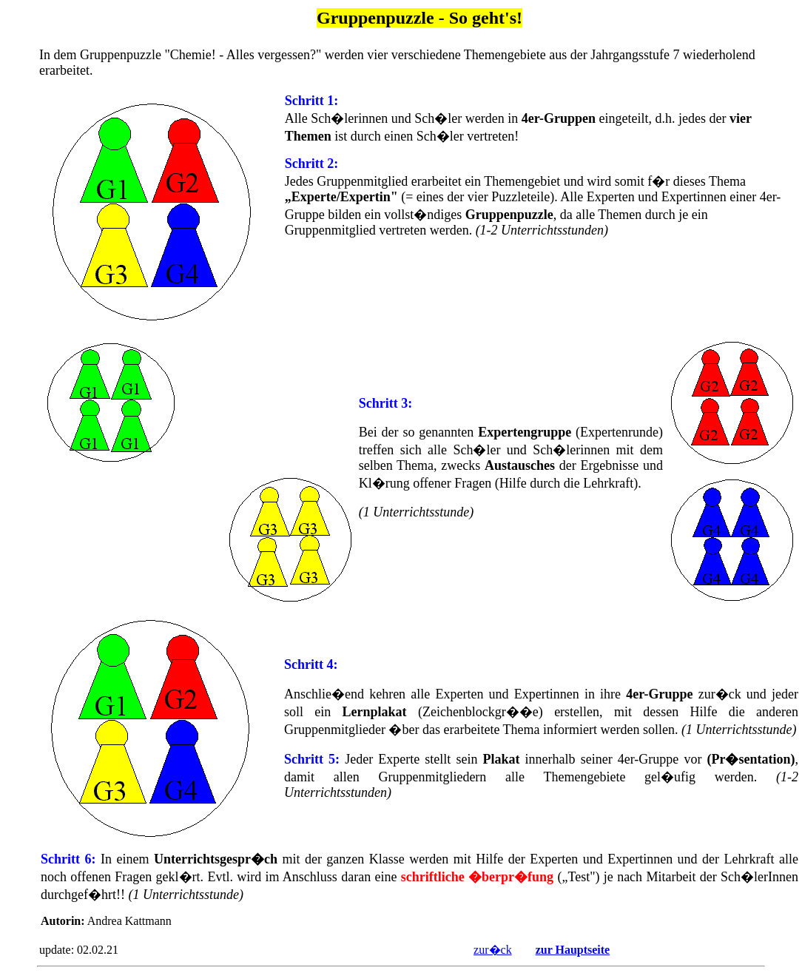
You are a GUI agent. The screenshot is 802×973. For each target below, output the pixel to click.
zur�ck (493, 949)
